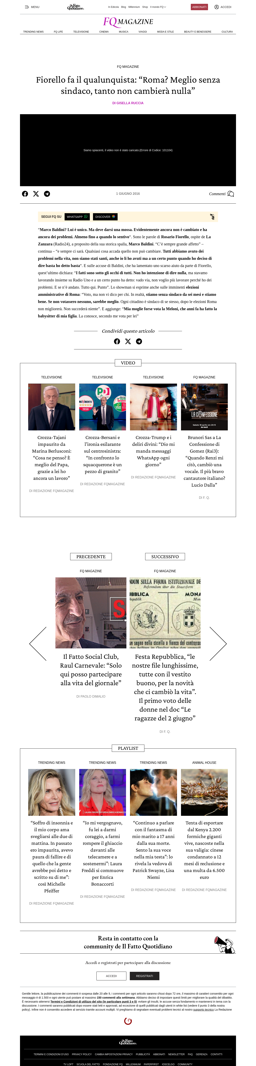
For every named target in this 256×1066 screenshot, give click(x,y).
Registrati (144, 976)
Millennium (134, 7)
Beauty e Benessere (197, 31)
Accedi (111, 976)
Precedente (91, 556)
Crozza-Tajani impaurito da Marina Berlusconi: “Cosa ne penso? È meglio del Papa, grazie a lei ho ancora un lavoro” (51, 457)
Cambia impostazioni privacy (114, 1054)
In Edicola (113, 7)
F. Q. (206, 497)
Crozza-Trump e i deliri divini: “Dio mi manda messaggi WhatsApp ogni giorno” (153, 450)
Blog (123, 7)
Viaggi (143, 31)
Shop (145, 7)
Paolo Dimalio (93, 696)
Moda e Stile (165, 31)
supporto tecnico (203, 1009)
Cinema (104, 31)
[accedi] (223, 7)
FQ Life (58, 31)
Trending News (33, 31)
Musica (123, 31)
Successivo (165, 556)
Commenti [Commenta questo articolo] (221, 194)
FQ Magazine (128, 66)
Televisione (81, 31)
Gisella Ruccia (130, 103)
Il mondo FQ (158, 7)
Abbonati (199, 7)
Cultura (227, 31)
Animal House (204, 762)
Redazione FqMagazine (53, 491)
